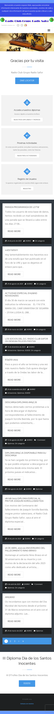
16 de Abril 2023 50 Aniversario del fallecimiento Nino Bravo (25, 549)
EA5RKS (28, 241)
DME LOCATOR (27, 80)
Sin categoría (39, 241)
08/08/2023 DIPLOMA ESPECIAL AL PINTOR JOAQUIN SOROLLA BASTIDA (24, 499)
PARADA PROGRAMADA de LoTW (22, 207)
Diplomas (20, 350)
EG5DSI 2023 (11, 359)
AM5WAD (10, 597)
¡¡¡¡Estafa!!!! (11, 250)
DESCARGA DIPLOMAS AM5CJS (21, 402)
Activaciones (11, 350)
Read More (14, 231)
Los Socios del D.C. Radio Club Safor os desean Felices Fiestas (26, 340)
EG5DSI (27, 350)
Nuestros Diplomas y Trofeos (27, 119)
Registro (27, 188)
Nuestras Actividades (27, 155)
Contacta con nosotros (27, 704)
